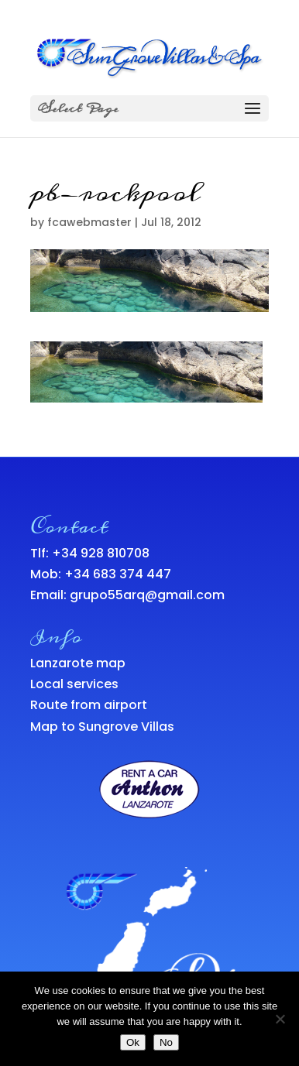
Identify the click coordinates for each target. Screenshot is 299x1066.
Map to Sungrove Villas (102, 726)
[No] (279, 1019)
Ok (132, 1042)
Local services (74, 684)
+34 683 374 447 (117, 574)
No (166, 1042)
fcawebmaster (89, 222)
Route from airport (88, 705)
